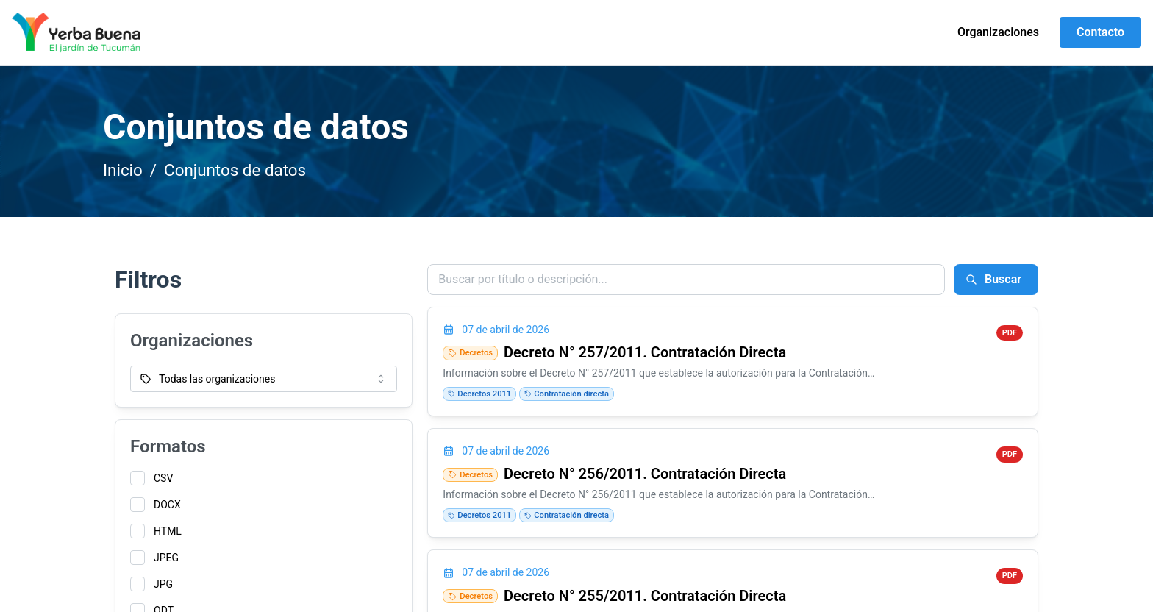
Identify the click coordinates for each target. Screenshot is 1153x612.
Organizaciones (998, 32)
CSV (163, 478)
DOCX (167, 504)
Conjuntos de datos (235, 170)
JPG (163, 584)
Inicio (123, 170)
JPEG (166, 557)
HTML (168, 531)
